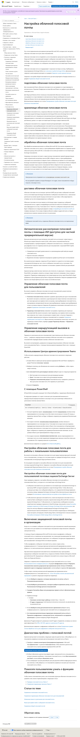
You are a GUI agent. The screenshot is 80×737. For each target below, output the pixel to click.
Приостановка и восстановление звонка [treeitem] (11, 99)
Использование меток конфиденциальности (36, 563)
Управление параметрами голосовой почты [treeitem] (13, 118)
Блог (28, 733)
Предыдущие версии (20, 733)
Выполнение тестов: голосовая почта (36, 650)
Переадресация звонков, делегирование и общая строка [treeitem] (12, 67)
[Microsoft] (3, 2)
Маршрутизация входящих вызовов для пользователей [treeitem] (12, 79)
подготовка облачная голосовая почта (34, 39)
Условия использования (38, 736)
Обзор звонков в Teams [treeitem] (10, 53)
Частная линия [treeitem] (9, 73)
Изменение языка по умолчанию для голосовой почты (39, 699)
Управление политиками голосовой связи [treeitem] (11, 62)
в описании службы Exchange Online (55, 71)
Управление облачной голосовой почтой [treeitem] (12, 110)
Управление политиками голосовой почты (43, 307)
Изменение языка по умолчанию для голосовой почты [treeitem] (13, 123)
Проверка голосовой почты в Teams (37, 682)
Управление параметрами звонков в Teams (39, 684)
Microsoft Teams (32, 18)
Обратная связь (71, 12)
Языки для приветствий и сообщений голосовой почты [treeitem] (13, 129)
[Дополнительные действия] (75, 18)
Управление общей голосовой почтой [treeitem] (11, 134)
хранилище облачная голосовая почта (34, 41)
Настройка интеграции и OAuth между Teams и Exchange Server (44, 515)
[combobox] (10, 20)
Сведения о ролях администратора (61, 73)
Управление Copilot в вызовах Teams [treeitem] (11, 142)
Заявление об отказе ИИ (7, 733)
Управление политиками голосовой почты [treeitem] (13, 114)
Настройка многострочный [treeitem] (12, 76)
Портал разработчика (44, 6)
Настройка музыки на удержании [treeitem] (11, 95)
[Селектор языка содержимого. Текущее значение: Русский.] (4, 730)
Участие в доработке (37, 733)
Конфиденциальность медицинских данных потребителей (15, 736)
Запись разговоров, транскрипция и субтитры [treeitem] (12, 87)
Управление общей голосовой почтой (39, 78)
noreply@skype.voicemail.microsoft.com (63, 209)
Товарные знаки (50, 736)
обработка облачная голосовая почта (34, 43)
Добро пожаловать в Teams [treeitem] (9, 23)
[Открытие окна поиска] (73, 2)
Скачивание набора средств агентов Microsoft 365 (64, 6)
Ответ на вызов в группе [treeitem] (11, 71)
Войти (76, 2)
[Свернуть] (18, 17)
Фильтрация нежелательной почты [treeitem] (12, 91)
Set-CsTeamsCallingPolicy (53, 443)
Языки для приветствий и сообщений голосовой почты (39, 702)
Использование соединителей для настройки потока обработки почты (52, 494)
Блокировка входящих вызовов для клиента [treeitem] (11, 83)
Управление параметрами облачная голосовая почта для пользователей (44, 696)
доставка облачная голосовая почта (34, 45)
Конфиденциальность (49, 733)
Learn (25, 18)
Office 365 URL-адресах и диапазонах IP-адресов (50, 623)
